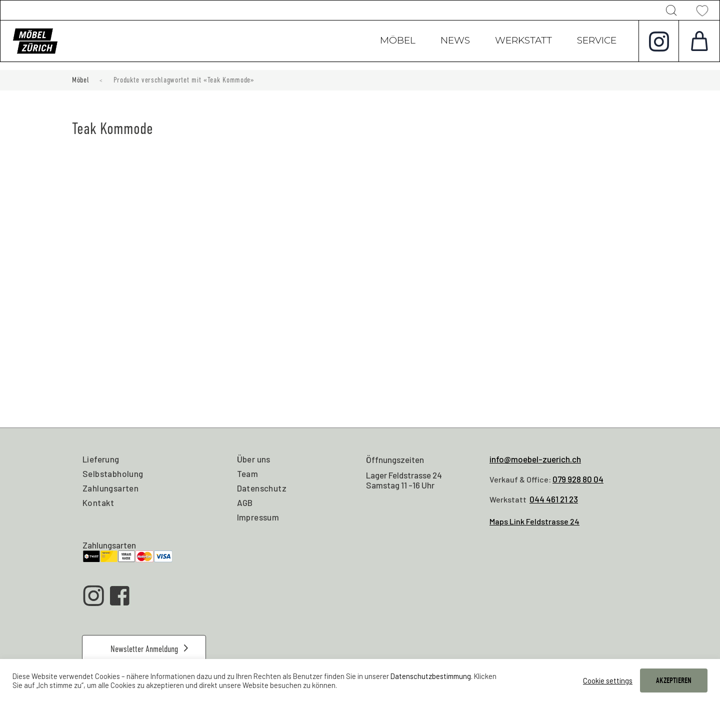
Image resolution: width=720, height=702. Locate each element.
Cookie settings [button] (607, 680)
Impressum (258, 517)
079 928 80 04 (578, 479)
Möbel (398, 41)
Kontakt (98, 503)
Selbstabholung (113, 473)
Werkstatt (523, 41)
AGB (245, 503)
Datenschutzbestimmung (430, 676)
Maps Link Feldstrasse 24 (535, 521)
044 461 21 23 (554, 499)
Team (247, 473)
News (455, 41)
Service (596, 41)
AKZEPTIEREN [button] (674, 680)
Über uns (253, 459)
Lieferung (101, 459)
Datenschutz (261, 488)
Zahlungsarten (110, 488)
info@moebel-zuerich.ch (535, 459)
